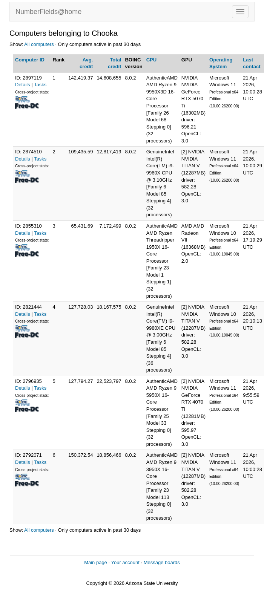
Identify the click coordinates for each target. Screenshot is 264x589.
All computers (39, 44)
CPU (151, 60)
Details (22, 84)
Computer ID (30, 60)
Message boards (162, 562)
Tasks (40, 84)
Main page (95, 562)
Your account (125, 562)
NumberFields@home (48, 11)
